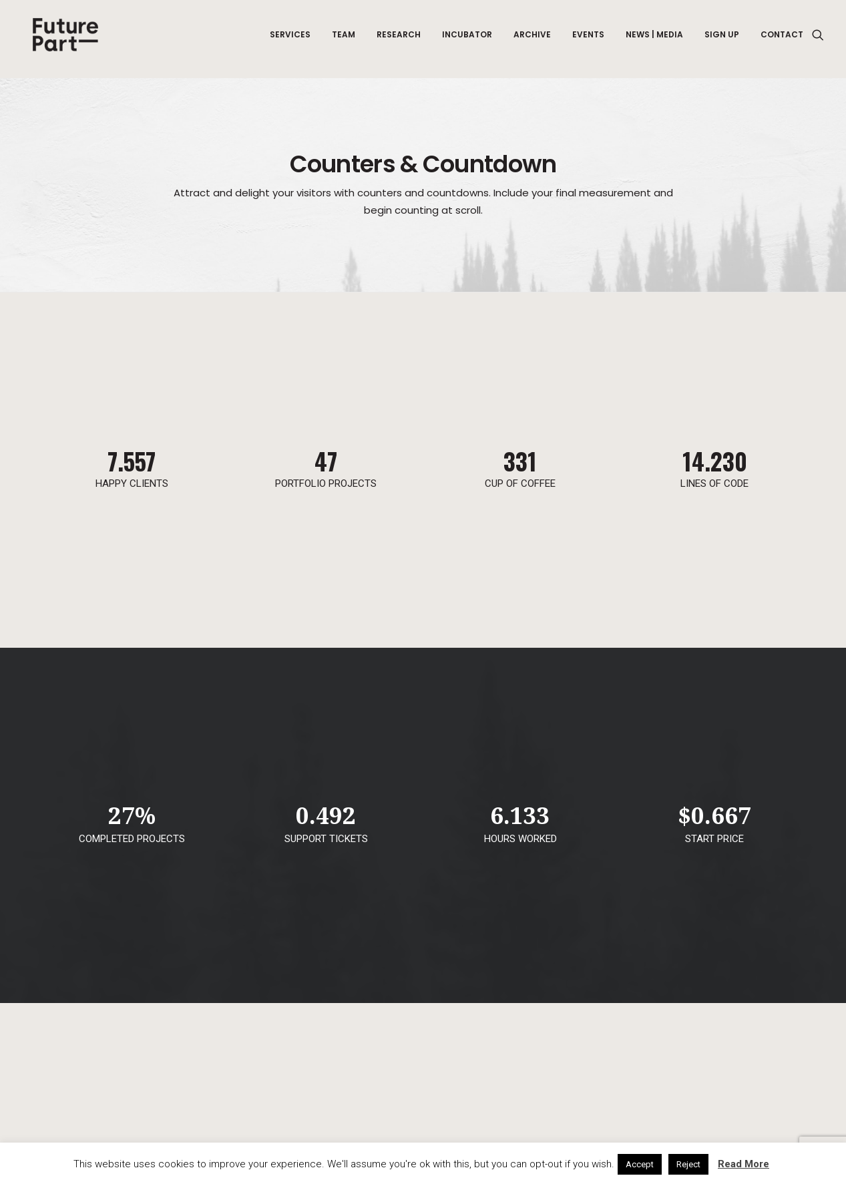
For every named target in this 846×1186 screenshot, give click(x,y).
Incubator (467, 39)
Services (290, 39)
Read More (743, 1164)
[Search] (818, 39)
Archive (532, 39)
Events (588, 39)
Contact (782, 39)
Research (399, 39)
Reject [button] (688, 1164)
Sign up (721, 39)
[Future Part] (65, 39)
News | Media (654, 39)
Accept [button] (640, 1164)
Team (343, 39)
